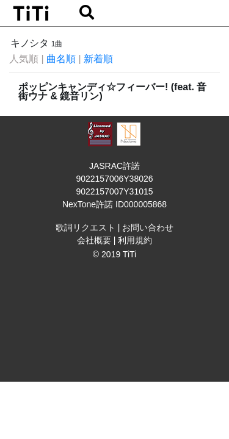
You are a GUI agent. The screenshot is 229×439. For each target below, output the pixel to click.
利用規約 (135, 240)
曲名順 (61, 59)
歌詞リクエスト (85, 227)
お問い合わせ (147, 227)
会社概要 (94, 240)
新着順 (98, 59)
